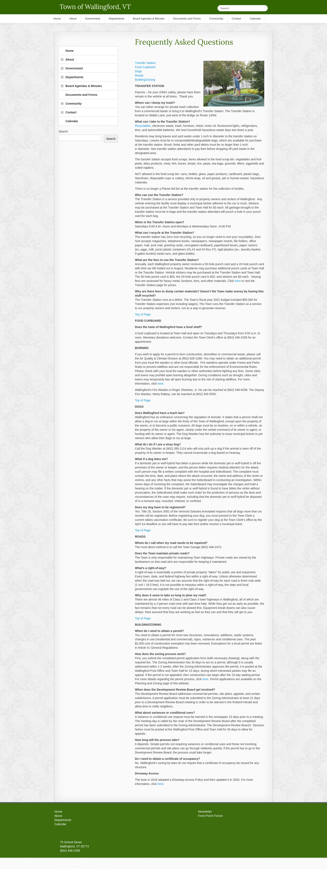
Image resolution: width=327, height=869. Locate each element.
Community (73, 103)
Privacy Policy (108, 864)
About (69, 59)
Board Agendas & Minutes (83, 86)
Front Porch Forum (210, 815)
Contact (70, 112)
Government (74, 68)
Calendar (71, 121)
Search (63, 131)
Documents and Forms (81, 94)
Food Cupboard (145, 67)
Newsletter (205, 811)
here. (161, 383)
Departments (74, 77)
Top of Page (143, 314)
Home (69, 50)
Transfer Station (145, 63)
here (238, 281)
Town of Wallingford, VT (95, 7)
